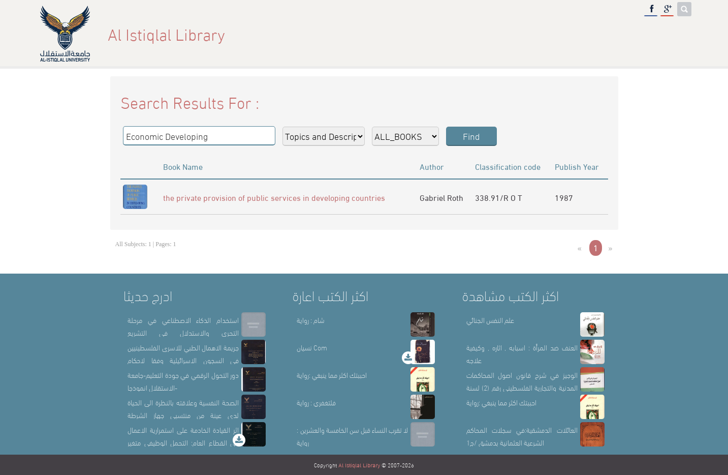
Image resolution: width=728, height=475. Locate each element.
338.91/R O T (498, 197)
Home (455, 33)
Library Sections (559, 33)
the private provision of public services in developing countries (274, 197)
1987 (564, 197)
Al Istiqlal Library (359, 465)
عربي (675, 33)
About (496, 33)
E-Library (630, 33)
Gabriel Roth (441, 197)
